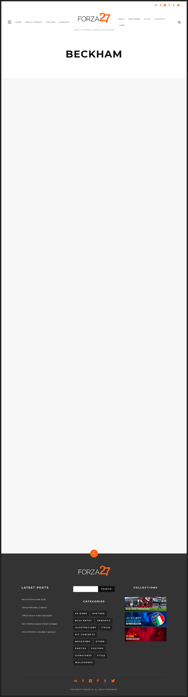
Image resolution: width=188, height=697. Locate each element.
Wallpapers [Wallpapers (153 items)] (84, 662)
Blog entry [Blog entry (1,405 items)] (83, 621)
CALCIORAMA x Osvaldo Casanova (38, 632)
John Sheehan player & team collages (39, 624)
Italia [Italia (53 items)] (105, 627)
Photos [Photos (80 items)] (80, 648)
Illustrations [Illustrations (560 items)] (85, 627)
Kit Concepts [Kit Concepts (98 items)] (85, 635)
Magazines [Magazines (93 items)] (83, 641)
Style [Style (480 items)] (101, 655)
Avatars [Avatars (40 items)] (98, 613)
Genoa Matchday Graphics (34, 607)
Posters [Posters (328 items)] (97, 648)
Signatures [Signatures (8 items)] (83, 655)
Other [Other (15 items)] (100, 641)
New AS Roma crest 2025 (34, 599)
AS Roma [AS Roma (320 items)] (81, 613)
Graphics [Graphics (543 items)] (104, 621)
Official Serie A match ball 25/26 (37, 615)
